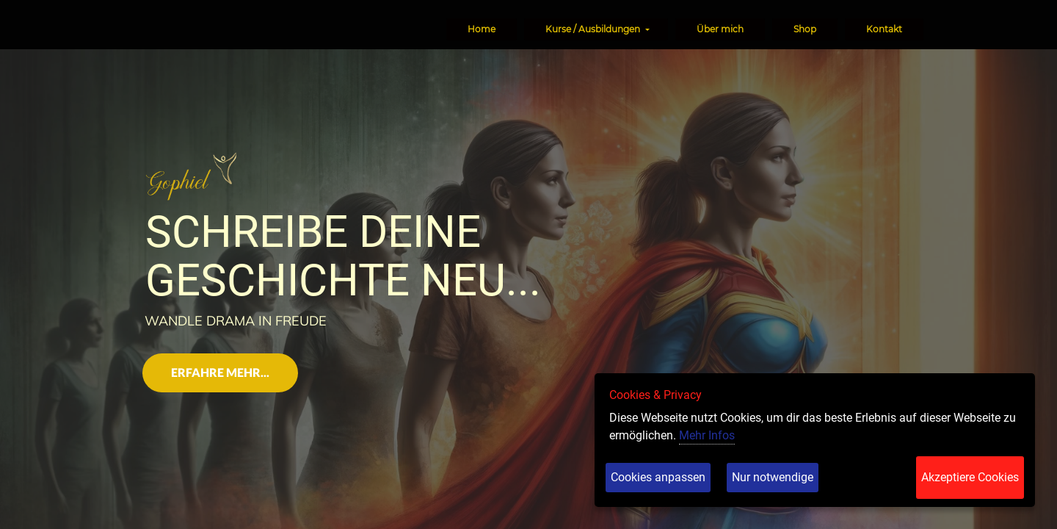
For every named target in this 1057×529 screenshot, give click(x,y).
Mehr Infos (707, 435)
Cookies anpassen (658, 477)
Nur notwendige (772, 477)
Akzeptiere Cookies (970, 477)
